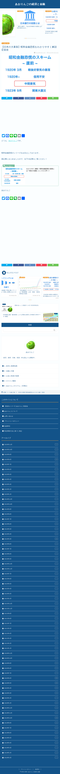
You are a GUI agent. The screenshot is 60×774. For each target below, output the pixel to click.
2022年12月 (31, 564)
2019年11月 (31, 713)
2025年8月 (31, 459)
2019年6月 (31, 733)
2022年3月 (31, 594)
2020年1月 (31, 703)
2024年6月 (31, 524)
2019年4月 (31, 743)
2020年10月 (31, 658)
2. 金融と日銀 (5, 43)
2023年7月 (31, 549)
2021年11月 (31, 608)
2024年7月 (31, 519)
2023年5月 (31, 559)
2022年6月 (31, 579)
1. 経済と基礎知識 (10, 366)
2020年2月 (31, 698)
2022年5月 (31, 584)
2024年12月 (31, 499)
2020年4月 (31, 688)
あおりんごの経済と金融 (30, 4)
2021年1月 (31, 648)
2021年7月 (31, 623)
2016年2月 (31, 757)
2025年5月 (31, 474)
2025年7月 (31, 464)
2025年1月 (31, 494)
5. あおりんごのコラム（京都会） (16, 386)
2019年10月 (31, 718)
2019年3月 (31, 748)
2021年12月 (31, 603)
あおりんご (13, 141)
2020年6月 (31, 678)
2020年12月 (31, 653)
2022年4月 (31, 588)
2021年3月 (31, 638)
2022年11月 (31, 569)
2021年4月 (31, 633)
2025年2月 (31, 489)
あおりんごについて (11, 411)
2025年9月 (31, 454)
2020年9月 (31, 663)
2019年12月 (31, 708)
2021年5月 (31, 628)
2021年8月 (31, 618)
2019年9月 (31, 723)
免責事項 (7, 426)
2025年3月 (31, 484)
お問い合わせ (8, 416)
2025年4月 (31, 479)
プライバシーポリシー (11, 421)
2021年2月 (31, 643)
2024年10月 (31, 504)
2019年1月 (31, 753)
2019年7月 (31, 728)
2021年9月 (31, 613)
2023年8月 (31, 544)
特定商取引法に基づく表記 (13, 431)
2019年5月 (31, 738)
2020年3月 (31, 693)
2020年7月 (31, 673)
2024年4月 (31, 534)
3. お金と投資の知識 (11, 376)
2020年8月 (31, 668)
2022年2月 (31, 598)
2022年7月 (31, 574)
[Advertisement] (30, 117)
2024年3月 (31, 539)
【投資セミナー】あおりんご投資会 (16, 406)
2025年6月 (31, 469)
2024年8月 (31, 514)
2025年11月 (31, 444)
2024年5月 (31, 529)
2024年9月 (31, 509)
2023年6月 (31, 554)
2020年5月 (31, 683)
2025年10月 (31, 449)
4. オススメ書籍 (10, 381)
